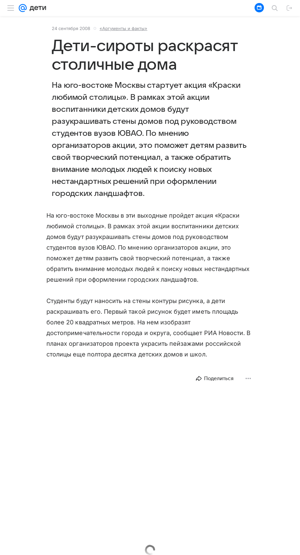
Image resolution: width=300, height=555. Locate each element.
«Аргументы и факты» (123, 28)
